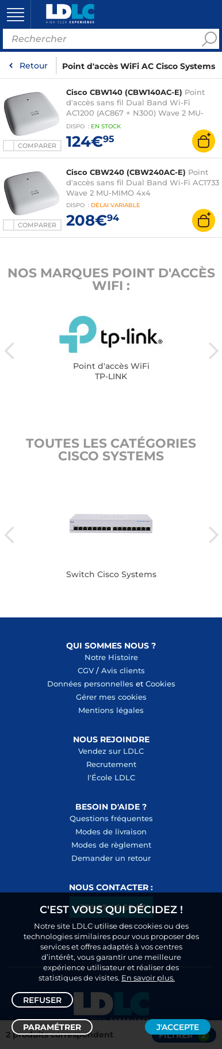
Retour (34, 65)
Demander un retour (111, 858)
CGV (86, 670)
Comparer (37, 146)
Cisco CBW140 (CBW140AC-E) (124, 92)
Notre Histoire (111, 657)
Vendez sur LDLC (111, 751)
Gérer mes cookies (111, 696)
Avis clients (123, 670)
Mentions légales (111, 710)
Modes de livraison (111, 831)
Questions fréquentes (111, 818)
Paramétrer (52, 1027)
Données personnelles (90, 683)
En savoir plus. (148, 977)
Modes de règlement (111, 844)
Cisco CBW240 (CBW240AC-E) (126, 172)
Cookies (160, 683)
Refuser (42, 1000)
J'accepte (177, 1027)
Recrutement (111, 764)
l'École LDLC (111, 777)
